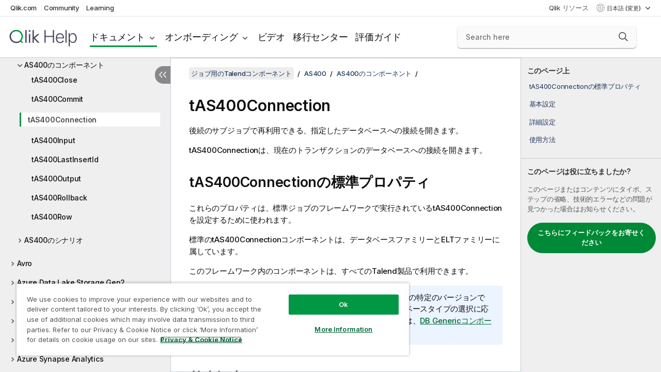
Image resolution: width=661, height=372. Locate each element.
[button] (623, 37)
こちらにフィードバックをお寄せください (591, 237)
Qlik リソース (569, 8)
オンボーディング (201, 37)
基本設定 (542, 104)
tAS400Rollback (59, 197)
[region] (208, 315)
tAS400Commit (57, 99)
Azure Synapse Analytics (60, 358)
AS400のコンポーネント (64, 64)
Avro (24, 263)
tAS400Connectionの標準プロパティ (585, 86)
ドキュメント (117, 37)
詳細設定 (542, 122)
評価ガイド (378, 37)
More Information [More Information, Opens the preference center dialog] (336, 321)
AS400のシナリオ (53, 240)
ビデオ (271, 37)
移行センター (320, 37)
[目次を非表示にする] (162, 75)
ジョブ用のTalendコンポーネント (241, 73)
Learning (100, 8)
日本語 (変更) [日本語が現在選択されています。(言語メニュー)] (624, 8)
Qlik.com (23, 8)
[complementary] (591, 215)
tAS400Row (52, 216)
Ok (335, 296)
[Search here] (547, 37)
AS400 (315, 73)
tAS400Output (56, 178)
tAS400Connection (62, 119)
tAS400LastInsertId (65, 159)
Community (62, 8)
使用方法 (542, 139)
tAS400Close (54, 79)
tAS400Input (53, 140)
